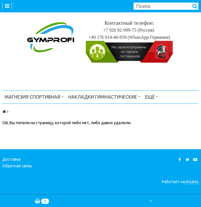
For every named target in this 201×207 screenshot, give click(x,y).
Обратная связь (17, 166)
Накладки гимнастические (104, 96)
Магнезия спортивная (34, 96)
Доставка (11, 159)
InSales (192, 181)
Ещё (151, 96)
